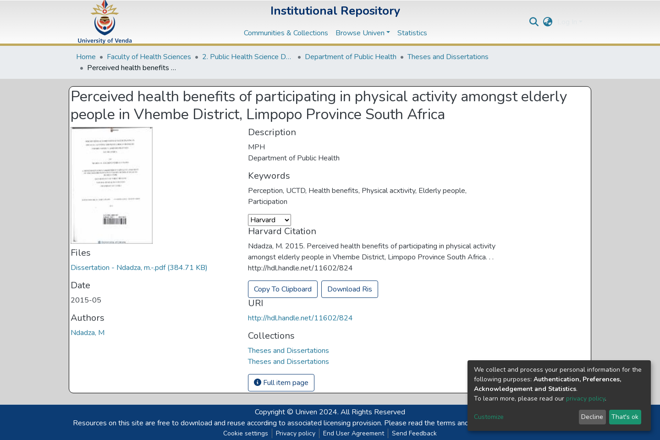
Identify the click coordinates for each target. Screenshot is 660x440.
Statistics (412, 33)
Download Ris (349, 289)
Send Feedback (414, 433)
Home (86, 57)
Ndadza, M (87, 333)
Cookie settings (245, 433)
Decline (592, 416)
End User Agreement (353, 433)
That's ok (624, 416)
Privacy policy (295, 433)
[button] (548, 22)
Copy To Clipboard (283, 289)
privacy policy (585, 398)
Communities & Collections (286, 33)
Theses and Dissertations (448, 57)
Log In (567, 22)
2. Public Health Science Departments (248, 57)
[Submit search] (534, 22)
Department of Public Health (350, 57)
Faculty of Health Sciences (149, 57)
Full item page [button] (281, 383)
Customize (489, 416)
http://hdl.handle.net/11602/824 (300, 318)
